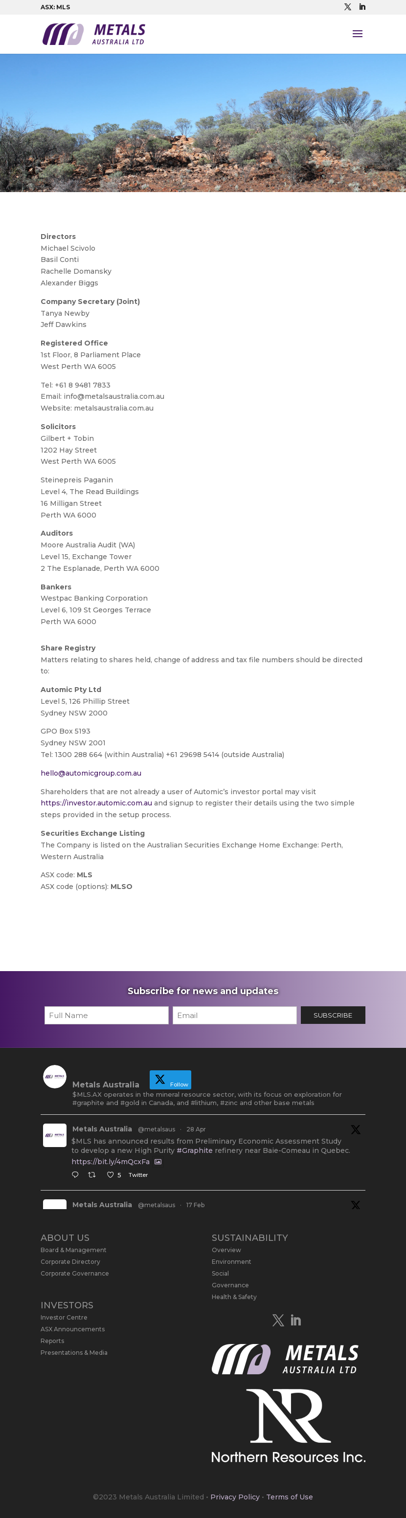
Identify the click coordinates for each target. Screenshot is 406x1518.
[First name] (107, 1015)
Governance (230, 1285)
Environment (231, 1261)
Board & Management (74, 1250)
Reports (52, 1341)
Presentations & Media (74, 1352)
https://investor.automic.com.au (96, 803)
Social (220, 1273)
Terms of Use (289, 1497)
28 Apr (196, 1129)
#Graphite (195, 1150)
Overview (226, 1250)
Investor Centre (64, 1317)
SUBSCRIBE (333, 1015)
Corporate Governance (75, 1273)
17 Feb (195, 1205)
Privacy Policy (235, 1497)
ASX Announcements (73, 1329)
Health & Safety (234, 1297)
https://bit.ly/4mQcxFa (110, 1161)
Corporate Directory (70, 1261)
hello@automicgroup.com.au (91, 773)
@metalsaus (156, 1129)
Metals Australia (102, 1129)
